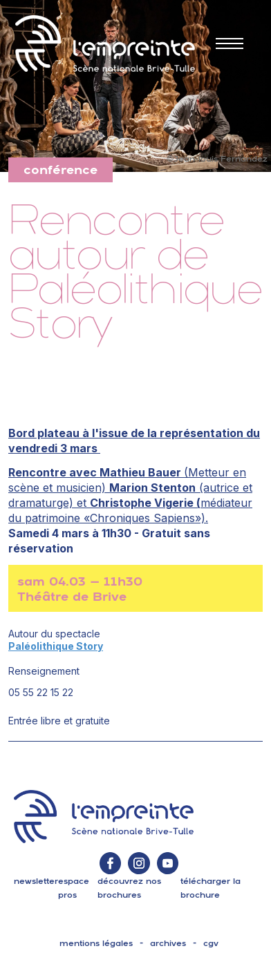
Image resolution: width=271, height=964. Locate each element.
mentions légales (96, 943)
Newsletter (36, 881)
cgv (210, 943)
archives (168, 943)
